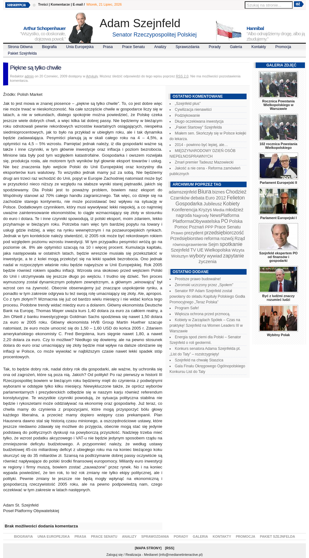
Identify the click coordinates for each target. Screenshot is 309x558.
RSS (169, 548)
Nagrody (201, 215)
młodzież (234, 209)
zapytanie (233, 255)
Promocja (283, 47)
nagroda (184, 215)
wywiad (214, 255)
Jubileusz (213, 203)
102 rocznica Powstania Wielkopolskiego (278, 145)
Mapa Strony (148, 548)
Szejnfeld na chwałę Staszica (199, 360)
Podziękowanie (187, 115)
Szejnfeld (180, 249)
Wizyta (238, 250)
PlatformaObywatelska (196, 221)
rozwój (227, 238)
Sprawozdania (187, 47)
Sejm (213, 244)
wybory (197, 256)
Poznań (196, 226)
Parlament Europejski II (278, 182)
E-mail (78, 4)
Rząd (240, 238)
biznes (218, 191)
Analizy (160, 47)
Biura (204, 191)
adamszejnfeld (182, 191)
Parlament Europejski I (278, 218)
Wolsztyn (179, 256)
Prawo (177, 233)
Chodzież (236, 191)
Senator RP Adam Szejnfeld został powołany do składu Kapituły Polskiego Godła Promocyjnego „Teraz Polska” (207, 296)
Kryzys (205, 209)
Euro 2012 (215, 197)
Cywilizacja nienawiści (193, 109)
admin (29, 76)
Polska (236, 221)
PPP (209, 227)
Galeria (236, 47)
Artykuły (92, 76)
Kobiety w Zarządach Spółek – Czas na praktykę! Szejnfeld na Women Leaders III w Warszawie (206, 325)
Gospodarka (188, 203)
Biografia (49, 47)
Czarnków (180, 197)
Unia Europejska (80, 47)
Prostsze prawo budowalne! (198, 279)
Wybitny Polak (278, 335)
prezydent (193, 232)
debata (197, 197)
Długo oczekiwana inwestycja (199, 121)
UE (200, 249)
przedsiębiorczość (224, 232)
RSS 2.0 (182, 76)
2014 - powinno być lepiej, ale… (201, 145)
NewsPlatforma (224, 215)
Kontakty (258, 47)
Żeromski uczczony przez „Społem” (204, 285)
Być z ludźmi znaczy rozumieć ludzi (278, 297)
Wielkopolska (217, 249)
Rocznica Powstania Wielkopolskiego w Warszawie (278, 104)
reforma (211, 238)
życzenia (208, 261)
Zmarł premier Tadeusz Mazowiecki (204, 162)
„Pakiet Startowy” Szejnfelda (198, 127)
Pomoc (181, 226)
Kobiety (231, 203)
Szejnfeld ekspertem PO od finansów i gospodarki (278, 256)
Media (218, 210)
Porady (215, 47)
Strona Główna (20, 47)
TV (193, 249)
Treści (43, 4)
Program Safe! (187, 308)
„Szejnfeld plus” (188, 103)
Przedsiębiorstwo (186, 238)
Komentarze (60, 4)
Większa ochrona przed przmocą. (202, 314)
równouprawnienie (190, 244)
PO (224, 221)
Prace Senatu (133, 47)
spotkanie (231, 244)
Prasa (108, 47)
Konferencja (184, 209)
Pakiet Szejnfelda (22, 53)
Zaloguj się (114, 554)
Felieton (236, 197)
